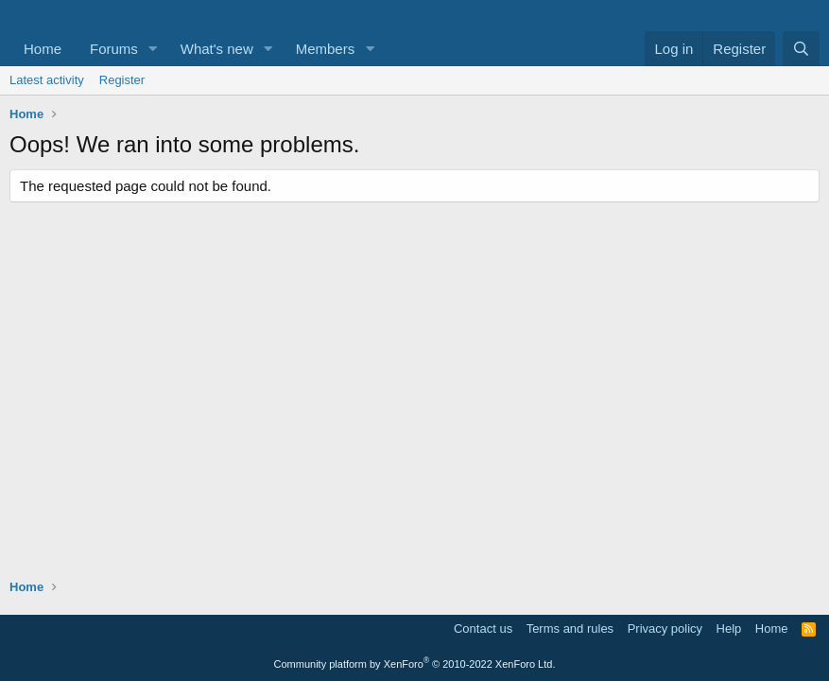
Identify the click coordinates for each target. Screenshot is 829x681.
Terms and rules (570, 628)
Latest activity (46, 80)
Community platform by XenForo (415, 664)
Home (42, 49)
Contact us (483, 628)
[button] (153, 48)
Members (325, 49)
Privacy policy (665, 628)
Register (122, 80)
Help (729, 628)
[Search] (801, 48)
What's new (217, 49)
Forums (114, 49)
